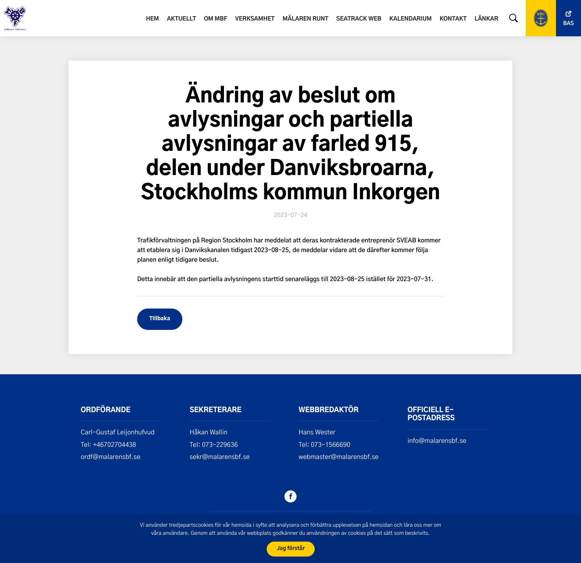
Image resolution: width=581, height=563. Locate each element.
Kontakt (453, 19)
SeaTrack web (359, 19)
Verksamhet (255, 19)
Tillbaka (159, 318)
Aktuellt (181, 19)
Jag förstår (291, 548)
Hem (152, 19)
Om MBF (215, 19)
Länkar (486, 19)
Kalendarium (410, 19)
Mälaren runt (305, 19)
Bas (568, 23)
